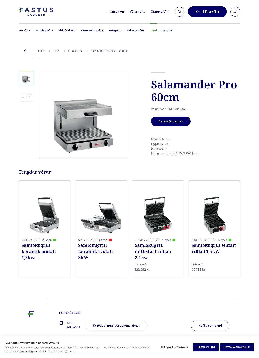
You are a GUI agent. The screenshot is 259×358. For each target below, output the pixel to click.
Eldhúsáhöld (67, 30)
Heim (41, 50)
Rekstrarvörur (136, 30)
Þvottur (167, 30)
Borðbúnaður (44, 30)
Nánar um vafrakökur (64, 351)
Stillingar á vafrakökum (174, 347)
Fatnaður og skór (92, 30)
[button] (26, 78)
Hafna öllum (206, 347)
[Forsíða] (36, 11)
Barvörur (24, 30)
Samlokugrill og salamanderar (109, 50)
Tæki (153, 30)
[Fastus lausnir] (31, 326)
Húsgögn (115, 30)
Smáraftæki (75, 50)
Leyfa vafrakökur (237, 347)
